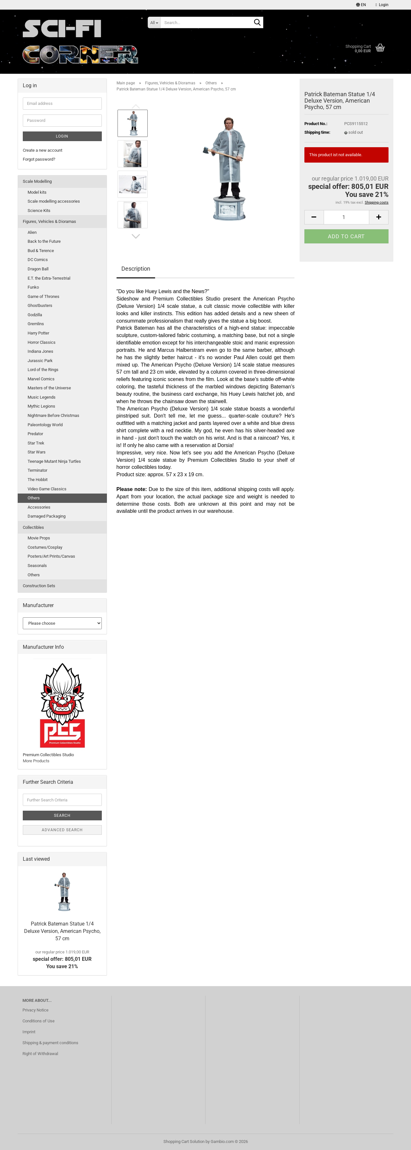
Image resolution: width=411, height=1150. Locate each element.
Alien (32, 232)
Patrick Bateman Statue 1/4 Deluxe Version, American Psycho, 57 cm (62, 931)
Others (34, 497)
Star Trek (36, 443)
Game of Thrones (43, 296)
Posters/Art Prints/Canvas (51, 556)
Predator (35, 433)
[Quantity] (346, 217)
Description (135, 268)
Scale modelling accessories (54, 201)
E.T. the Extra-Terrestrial (49, 278)
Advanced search (62, 830)
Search (62, 815)
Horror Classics (42, 342)
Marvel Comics (41, 378)
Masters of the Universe (49, 387)
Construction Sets (39, 585)
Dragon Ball (38, 268)
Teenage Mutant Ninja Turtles (54, 461)
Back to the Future (44, 241)
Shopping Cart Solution (184, 1141)
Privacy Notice (35, 1010)
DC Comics (38, 259)
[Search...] (154, 22)
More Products (36, 760)
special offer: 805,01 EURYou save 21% (62, 959)
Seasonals (37, 565)
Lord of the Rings (43, 369)
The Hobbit (38, 479)
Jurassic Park (40, 360)
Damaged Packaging (47, 516)
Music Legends (42, 397)
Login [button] (382, 5)
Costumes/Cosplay (45, 547)
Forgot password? (39, 159)
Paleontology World (45, 424)
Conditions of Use (38, 1021)
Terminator (37, 470)
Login (62, 136)
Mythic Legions (41, 406)
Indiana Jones (40, 351)
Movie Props (39, 538)
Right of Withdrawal (40, 1053)
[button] (361, 5)
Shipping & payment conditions (50, 1042)
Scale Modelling (37, 181)
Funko (33, 287)
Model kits (37, 192)
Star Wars (37, 452)
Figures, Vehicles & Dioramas (49, 221)
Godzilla (35, 314)
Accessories (39, 507)
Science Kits (39, 210)
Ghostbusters (40, 305)
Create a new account (42, 150)
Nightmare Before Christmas (53, 415)
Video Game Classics (47, 488)
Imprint (28, 1031)
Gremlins (36, 323)
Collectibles (33, 527)
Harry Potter (38, 333)
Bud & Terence (41, 250)
